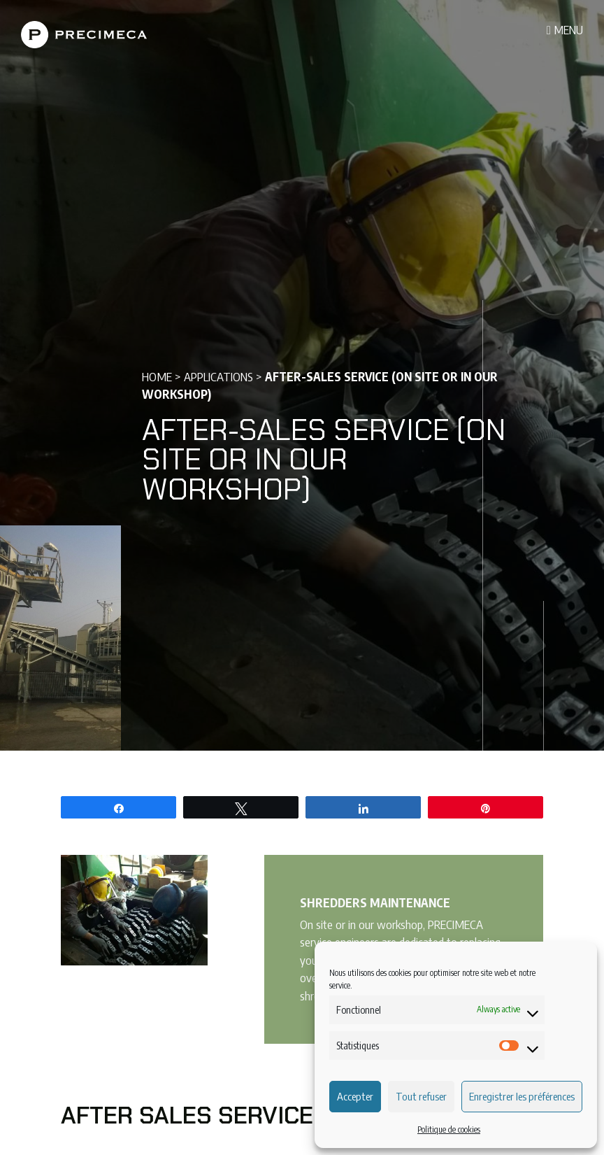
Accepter (355, 1096)
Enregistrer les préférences (522, 1096)
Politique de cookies (448, 1129)
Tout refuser (421, 1096)
